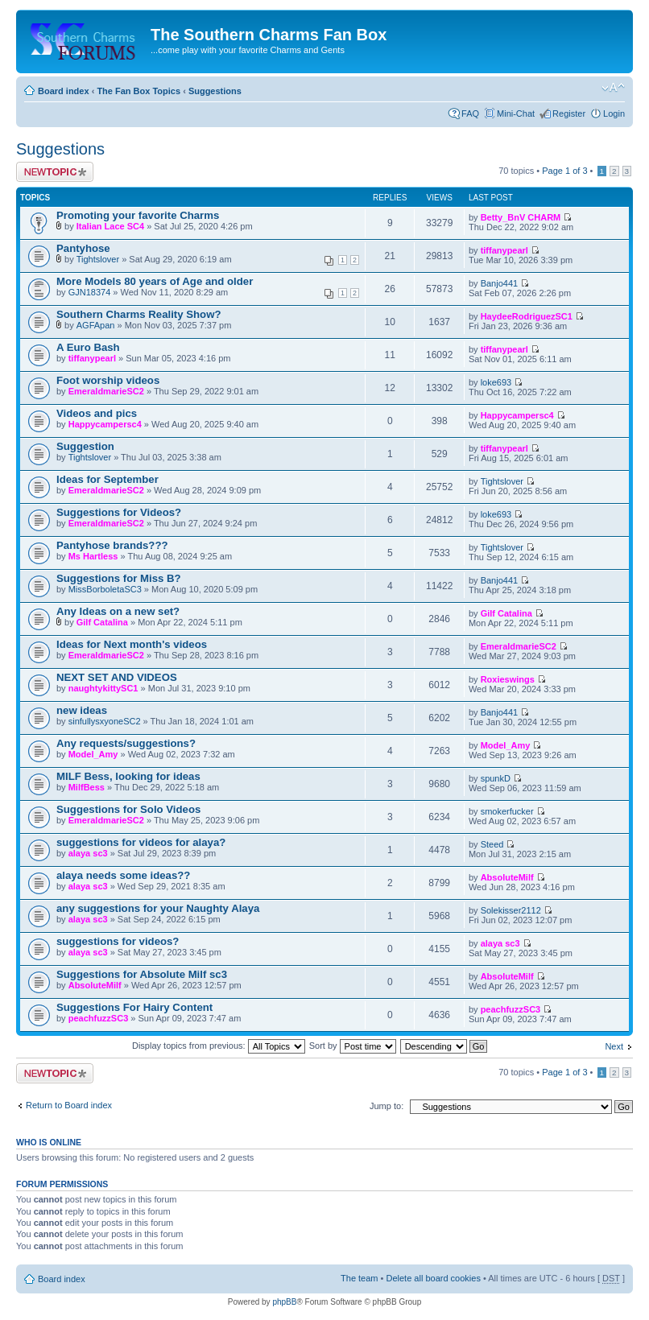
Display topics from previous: (218, 1045)
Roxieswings (508, 679)
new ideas (81, 710)
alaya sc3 (88, 853)
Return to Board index (69, 1105)
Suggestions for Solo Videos (128, 809)
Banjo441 (500, 283)
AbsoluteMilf (507, 877)
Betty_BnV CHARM (521, 217)
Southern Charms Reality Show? (138, 314)
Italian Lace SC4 (110, 226)
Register (568, 113)
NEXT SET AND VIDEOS (116, 677)
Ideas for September (107, 479)
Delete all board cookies (433, 1278)
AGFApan (95, 325)
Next (614, 1046)
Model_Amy (93, 754)
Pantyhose (83, 248)
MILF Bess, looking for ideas (128, 776)
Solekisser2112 (511, 910)
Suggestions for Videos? (118, 512)
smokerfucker (507, 811)
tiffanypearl (504, 250)
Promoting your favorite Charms (137, 215)
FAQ (470, 113)
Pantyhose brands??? (112, 545)
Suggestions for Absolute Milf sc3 (141, 974)
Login (614, 113)
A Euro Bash (88, 347)
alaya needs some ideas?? (123, 875)
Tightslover (97, 259)
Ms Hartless (93, 556)
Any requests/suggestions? (126, 743)
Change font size (613, 87)
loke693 (496, 382)
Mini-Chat (516, 113)
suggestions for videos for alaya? (140, 842)
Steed (492, 844)
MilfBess (86, 787)
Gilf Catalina (102, 622)
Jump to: (386, 1106)
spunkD (496, 778)
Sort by (352, 1045)
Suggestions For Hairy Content (134, 1007)
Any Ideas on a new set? (118, 611)
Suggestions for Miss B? (118, 578)
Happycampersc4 (105, 424)
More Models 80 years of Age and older (154, 281)
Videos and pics (96, 413)
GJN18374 (89, 292)
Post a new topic (54, 172)
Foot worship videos (107, 380)
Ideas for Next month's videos (131, 644)
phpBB (284, 1301)
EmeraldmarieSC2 (106, 391)
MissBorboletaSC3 (105, 589)
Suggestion (85, 446)
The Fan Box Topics (138, 91)
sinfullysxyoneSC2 (104, 721)
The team (359, 1278)
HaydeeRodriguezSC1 (527, 316)
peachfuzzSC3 (98, 1018)
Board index (63, 91)
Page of (564, 170)
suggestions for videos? (117, 941)
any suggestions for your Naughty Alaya (157, 908)
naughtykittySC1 (103, 688)
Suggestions (215, 91)
